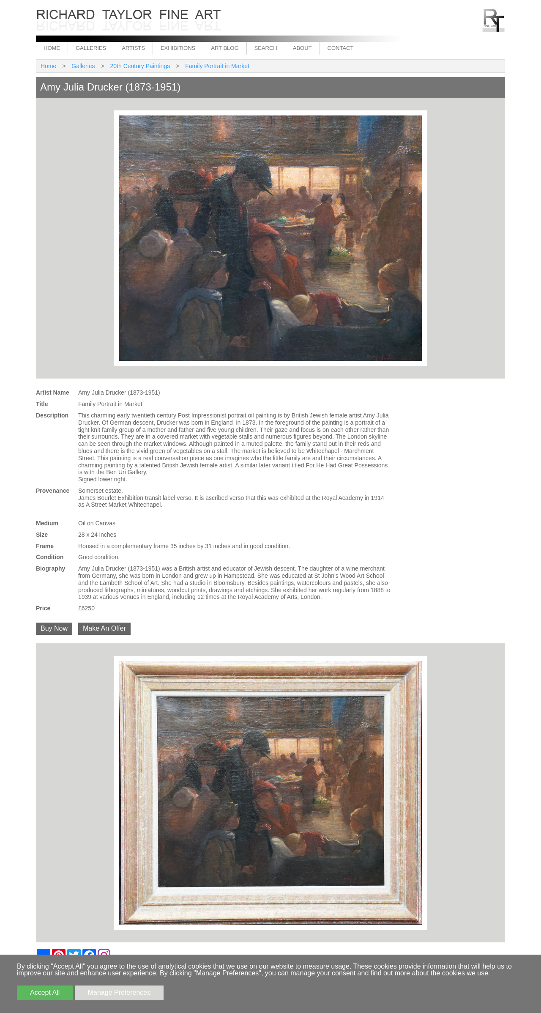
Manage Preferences (119, 992)
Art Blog (224, 48)
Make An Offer (104, 628)
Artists (133, 48)
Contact (341, 48)
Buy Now (54, 628)
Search (265, 48)
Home (52, 48)
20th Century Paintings (140, 66)
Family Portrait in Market (217, 66)
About (302, 48)
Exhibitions (178, 48)
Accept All (45, 992)
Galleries (91, 48)
